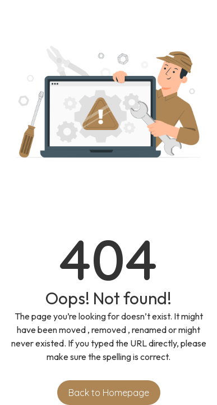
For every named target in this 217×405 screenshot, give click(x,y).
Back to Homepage (108, 392)
